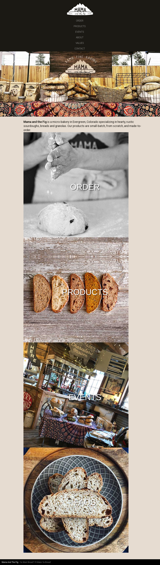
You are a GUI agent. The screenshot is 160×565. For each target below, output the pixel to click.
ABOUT (80, 37)
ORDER (79, 20)
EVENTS (79, 32)
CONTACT (80, 48)
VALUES (80, 43)
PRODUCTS (80, 26)
